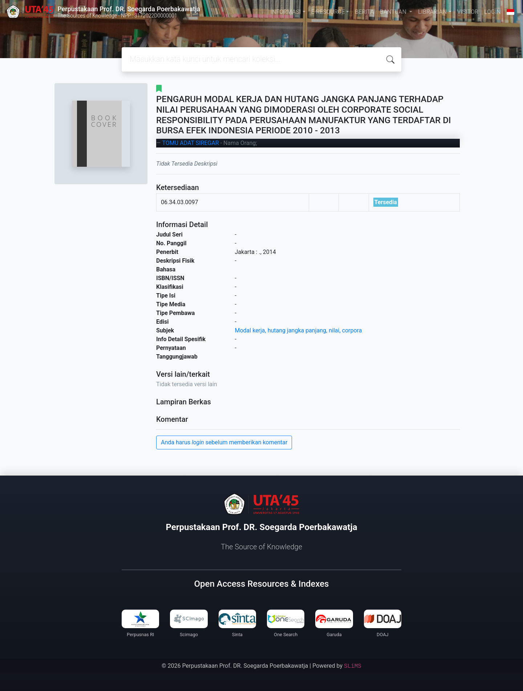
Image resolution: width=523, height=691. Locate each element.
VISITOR (467, 11)
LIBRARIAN (432, 11)
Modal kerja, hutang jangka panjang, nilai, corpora (298, 330)
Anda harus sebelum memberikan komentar (224, 442)
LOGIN (492, 11)
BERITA (364, 11)
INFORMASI (286, 11)
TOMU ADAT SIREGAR (190, 143)
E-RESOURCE (328, 11)
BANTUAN (394, 11)
